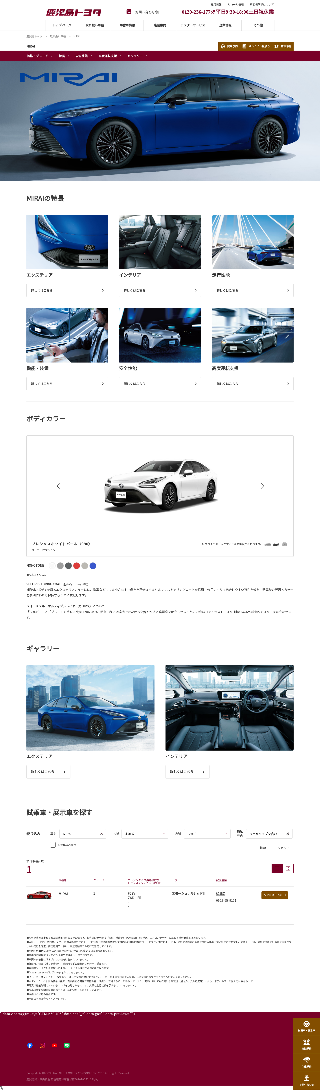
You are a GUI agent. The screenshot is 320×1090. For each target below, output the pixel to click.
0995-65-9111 (226, 900)
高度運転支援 (107, 56)
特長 (62, 56)
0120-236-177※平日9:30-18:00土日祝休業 (228, 11)
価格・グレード (37, 56)
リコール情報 (236, 4)
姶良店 (220, 893)
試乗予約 (229, 46)
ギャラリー (135, 56)
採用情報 (216, 4)
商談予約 (282, 46)
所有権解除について (262, 4)
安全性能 (81, 56)
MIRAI (30, 46)
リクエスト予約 (275, 895)
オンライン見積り (256, 46)
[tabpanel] (160, 121)
